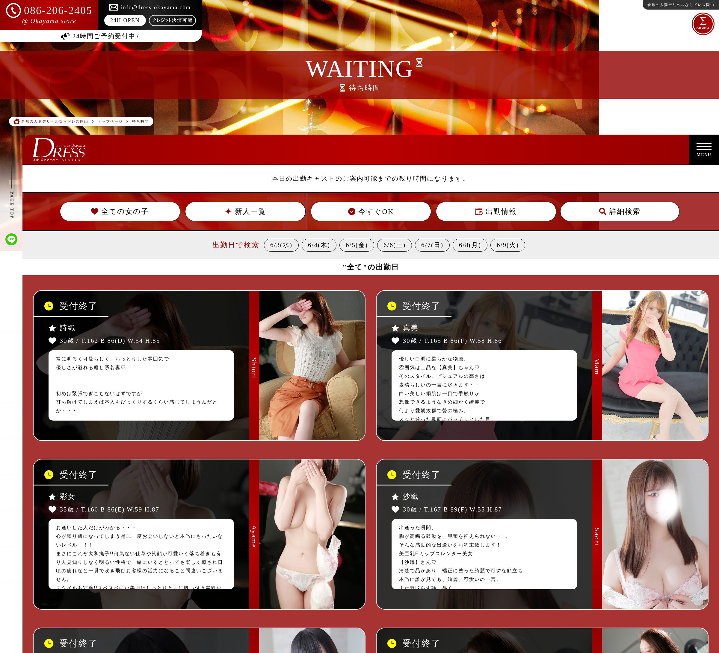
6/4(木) (319, 245)
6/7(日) (432, 245)
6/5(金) (357, 245)
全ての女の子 (120, 211)
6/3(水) (281, 245)
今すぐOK (371, 211)
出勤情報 (496, 211)
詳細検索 (620, 211)
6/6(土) (394, 245)
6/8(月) (470, 245)
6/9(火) (508, 245)
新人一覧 (245, 211)
